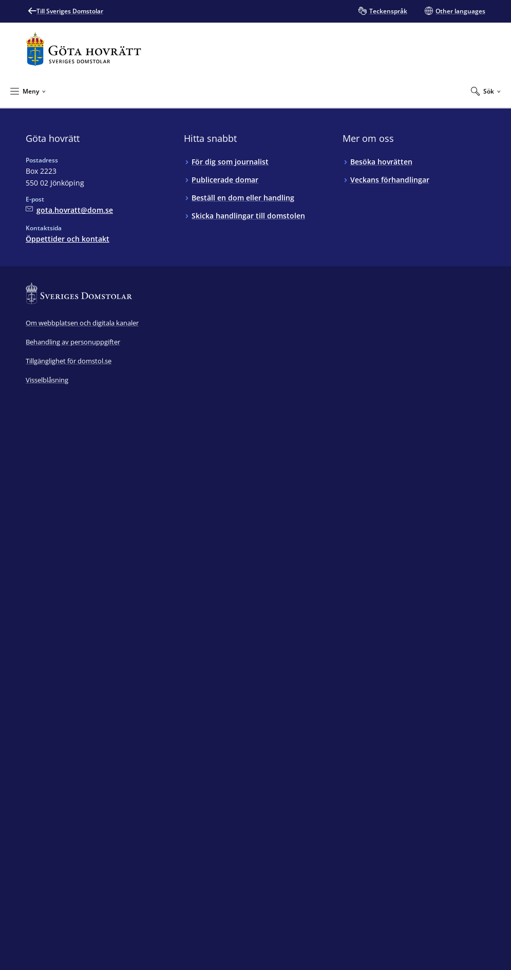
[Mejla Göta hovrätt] (69, 210)
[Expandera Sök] (486, 91)
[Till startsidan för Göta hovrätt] (83, 49)
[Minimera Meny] (28, 91)
